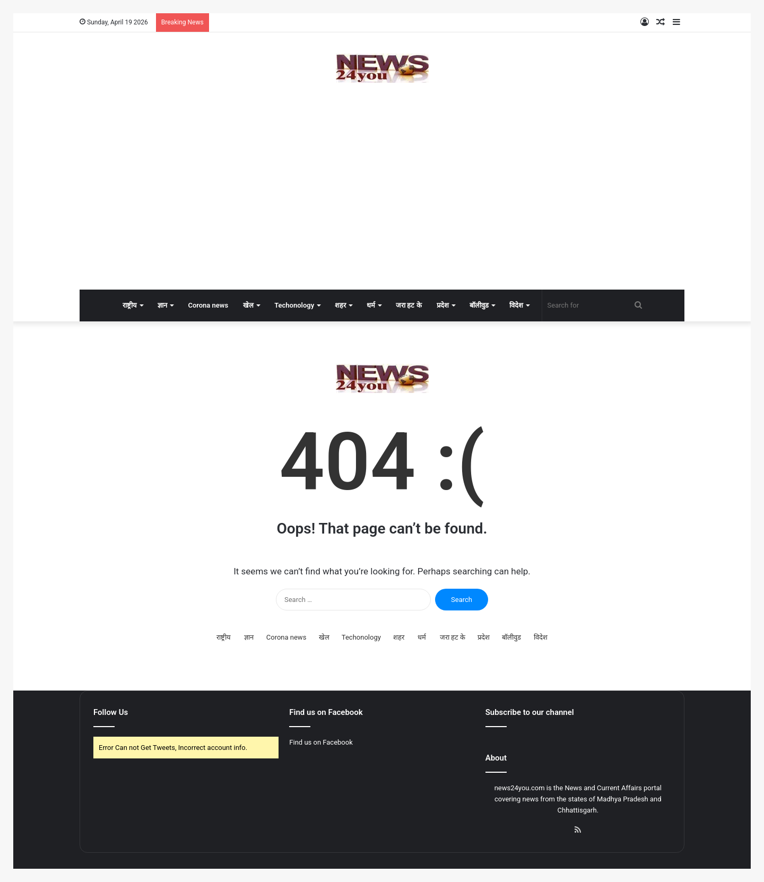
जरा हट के (408, 305)
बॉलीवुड (479, 305)
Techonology (294, 305)
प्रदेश (443, 305)
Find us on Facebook (320, 742)
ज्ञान (162, 305)
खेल (248, 305)
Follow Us (110, 712)
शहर (340, 305)
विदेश (516, 305)
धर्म (371, 305)
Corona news (208, 305)
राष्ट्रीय (130, 305)
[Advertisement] (382, 204)
